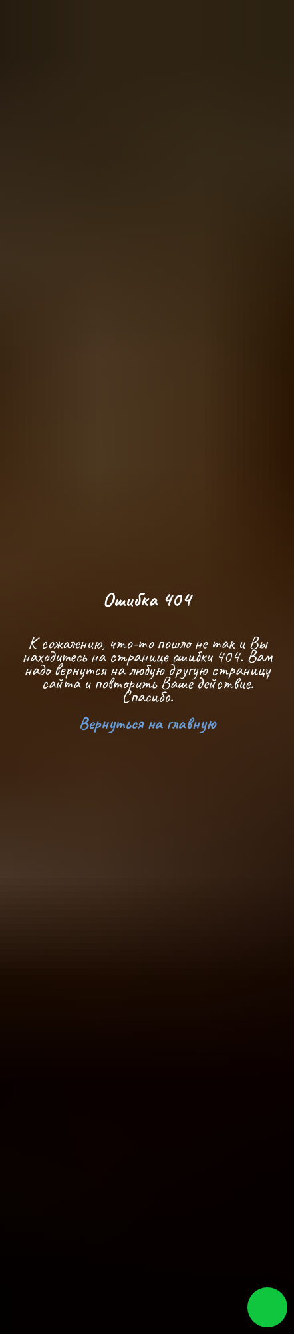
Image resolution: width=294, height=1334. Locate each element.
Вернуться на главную (147, 723)
